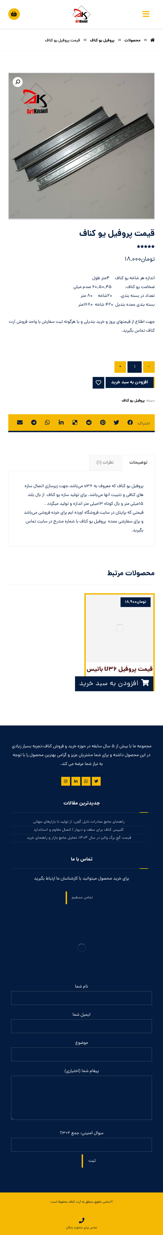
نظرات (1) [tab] (105, 462)
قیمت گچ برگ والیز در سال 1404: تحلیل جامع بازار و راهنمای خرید (79, 838)
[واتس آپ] (86, 781)
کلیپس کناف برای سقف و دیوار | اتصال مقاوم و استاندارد (79, 830)
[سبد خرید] (14, 13)
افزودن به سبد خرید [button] (108, 684)
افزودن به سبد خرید (129, 382)
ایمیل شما (81, 1022)
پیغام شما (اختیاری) (81, 1095)
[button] (18, 82)
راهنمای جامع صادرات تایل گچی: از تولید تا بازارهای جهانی (79, 822)
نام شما (81, 994)
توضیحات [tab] (138, 462)
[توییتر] (96, 781)
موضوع (81, 1050)
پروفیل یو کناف (133, 401)
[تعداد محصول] (134, 367)
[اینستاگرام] (65, 781)
